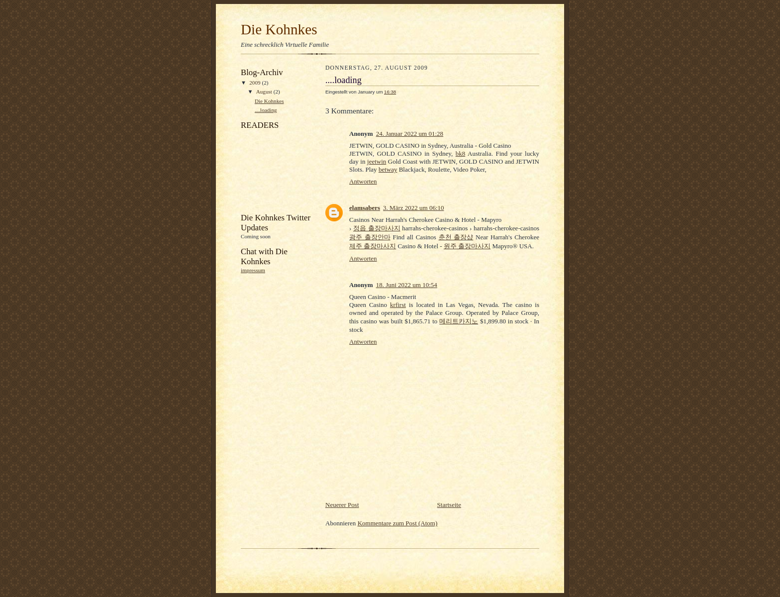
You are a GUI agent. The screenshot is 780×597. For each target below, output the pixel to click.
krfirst (398, 304)
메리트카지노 (458, 321)
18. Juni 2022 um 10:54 (406, 285)
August (265, 92)
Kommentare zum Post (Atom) (398, 523)
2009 (255, 83)
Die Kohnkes (279, 29)
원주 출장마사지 (467, 246)
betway (388, 169)
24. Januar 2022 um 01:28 (409, 133)
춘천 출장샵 (456, 237)
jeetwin (376, 161)
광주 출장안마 (369, 237)
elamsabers (364, 207)
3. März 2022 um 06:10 (413, 207)
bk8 (461, 153)
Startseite (449, 504)
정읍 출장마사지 (376, 228)
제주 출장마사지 (372, 246)
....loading (266, 110)
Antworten (363, 181)
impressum (253, 270)
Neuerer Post (342, 504)
